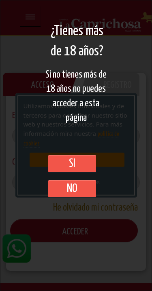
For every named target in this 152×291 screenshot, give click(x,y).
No (72, 188)
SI (72, 163)
